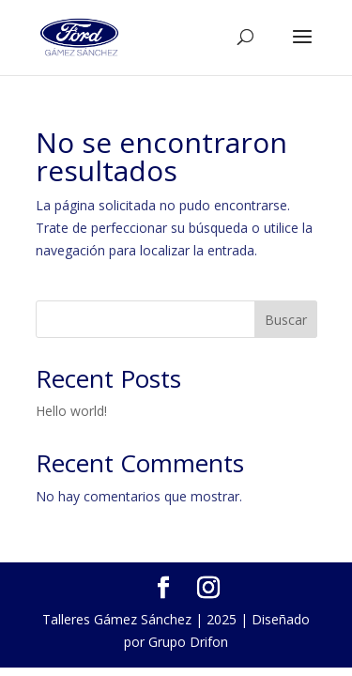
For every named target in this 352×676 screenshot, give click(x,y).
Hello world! (71, 411)
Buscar (286, 320)
